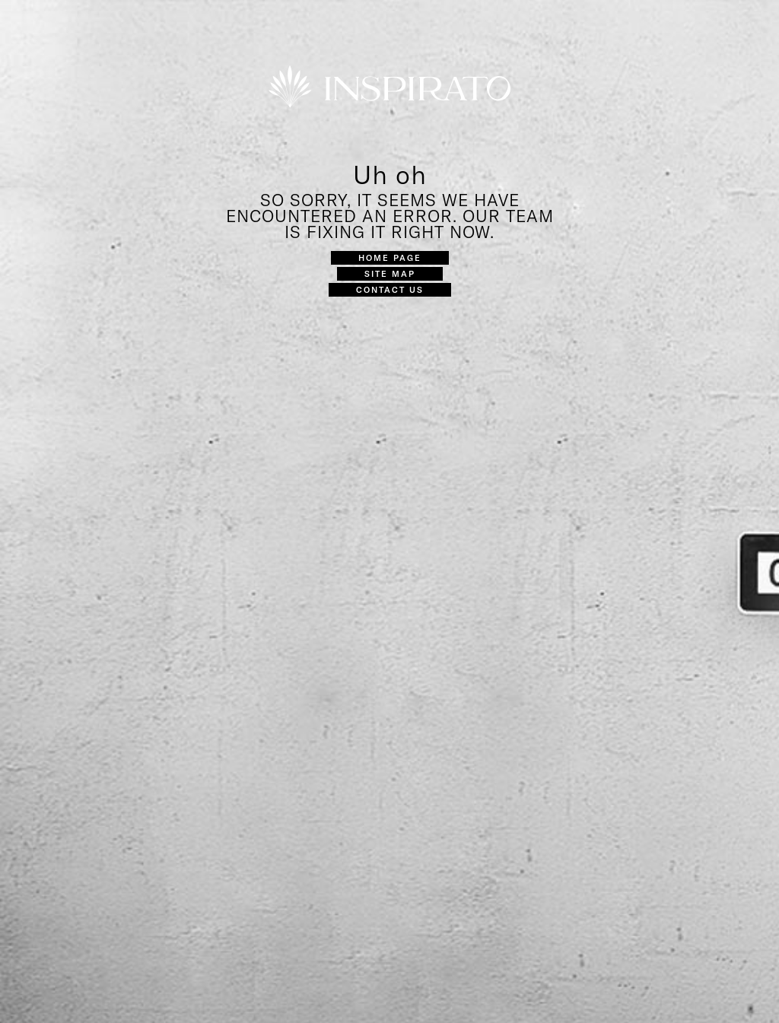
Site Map (389, 273)
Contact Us (390, 289)
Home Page (389, 257)
